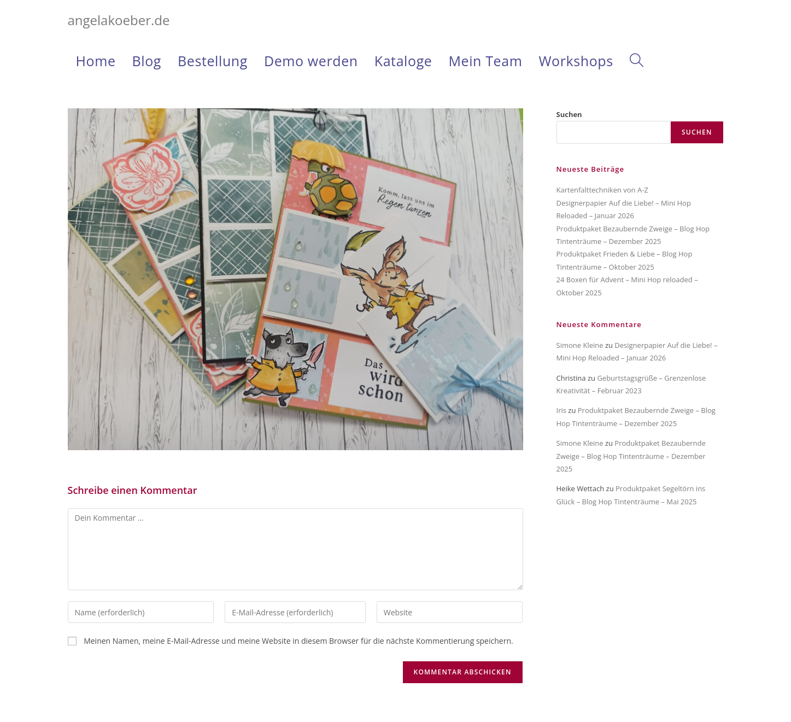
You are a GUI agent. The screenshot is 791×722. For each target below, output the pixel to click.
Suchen (569, 114)
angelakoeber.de (119, 20)
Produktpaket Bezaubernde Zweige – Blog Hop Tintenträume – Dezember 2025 (631, 456)
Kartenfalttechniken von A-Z (602, 190)
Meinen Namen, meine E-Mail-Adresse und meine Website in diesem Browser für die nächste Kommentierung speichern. (298, 641)
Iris (561, 410)
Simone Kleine (579, 345)
